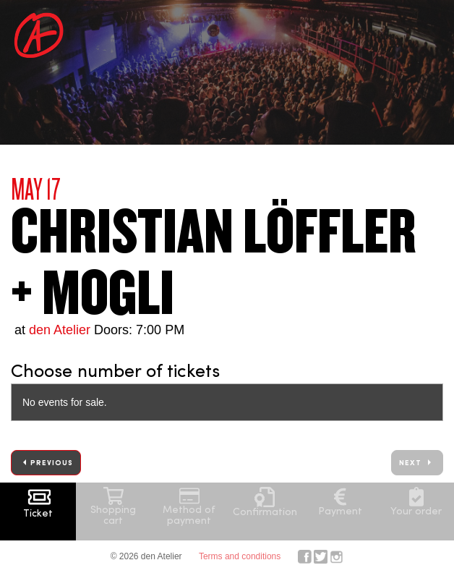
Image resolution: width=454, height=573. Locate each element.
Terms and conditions (239, 556)
